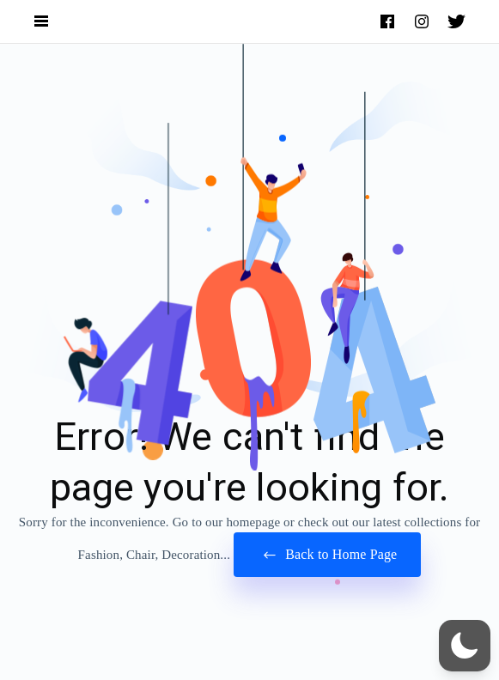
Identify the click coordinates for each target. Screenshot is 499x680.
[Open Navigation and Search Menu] (41, 22)
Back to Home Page (327, 555)
